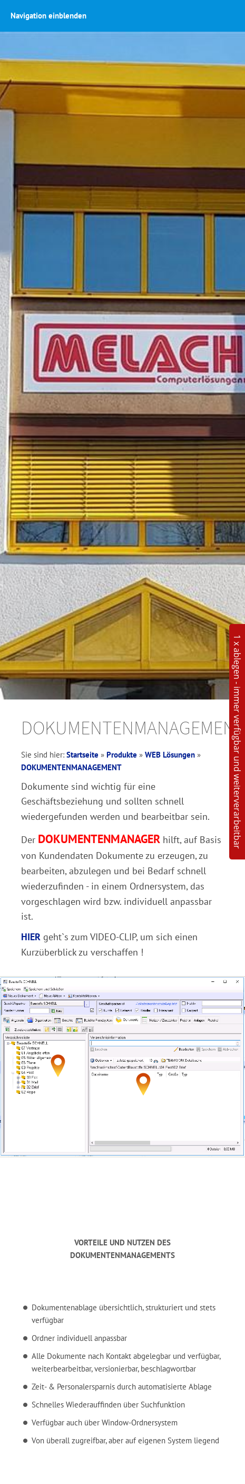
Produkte (121, 755)
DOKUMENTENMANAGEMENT (71, 767)
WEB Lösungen (170, 755)
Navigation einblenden (48, 16)
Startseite (82, 755)
